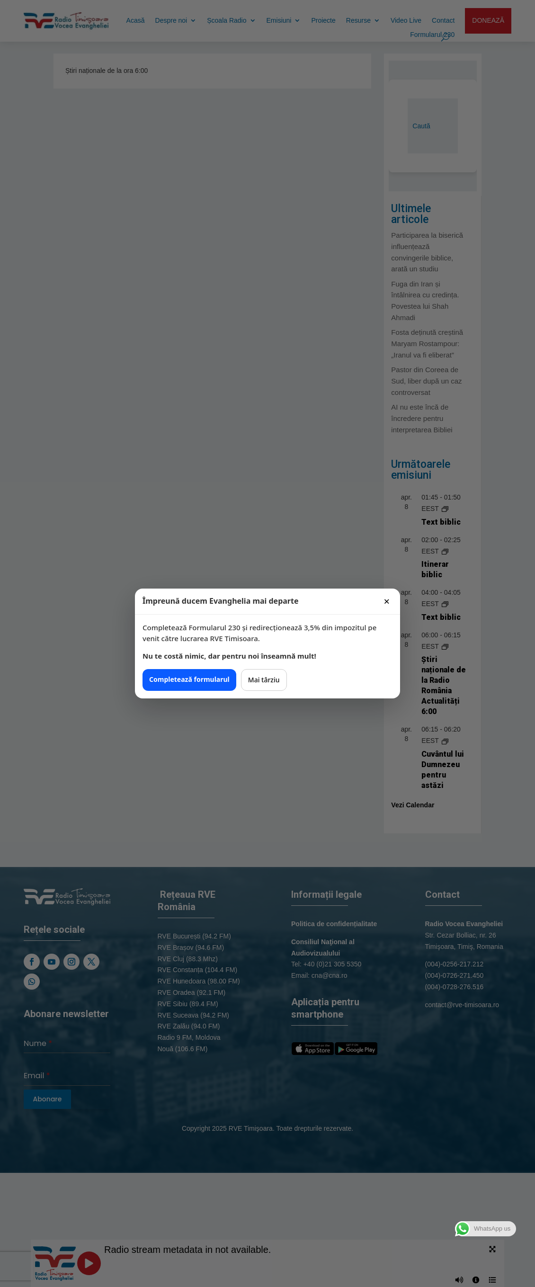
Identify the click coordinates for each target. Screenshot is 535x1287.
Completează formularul (189, 679)
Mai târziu (264, 679)
